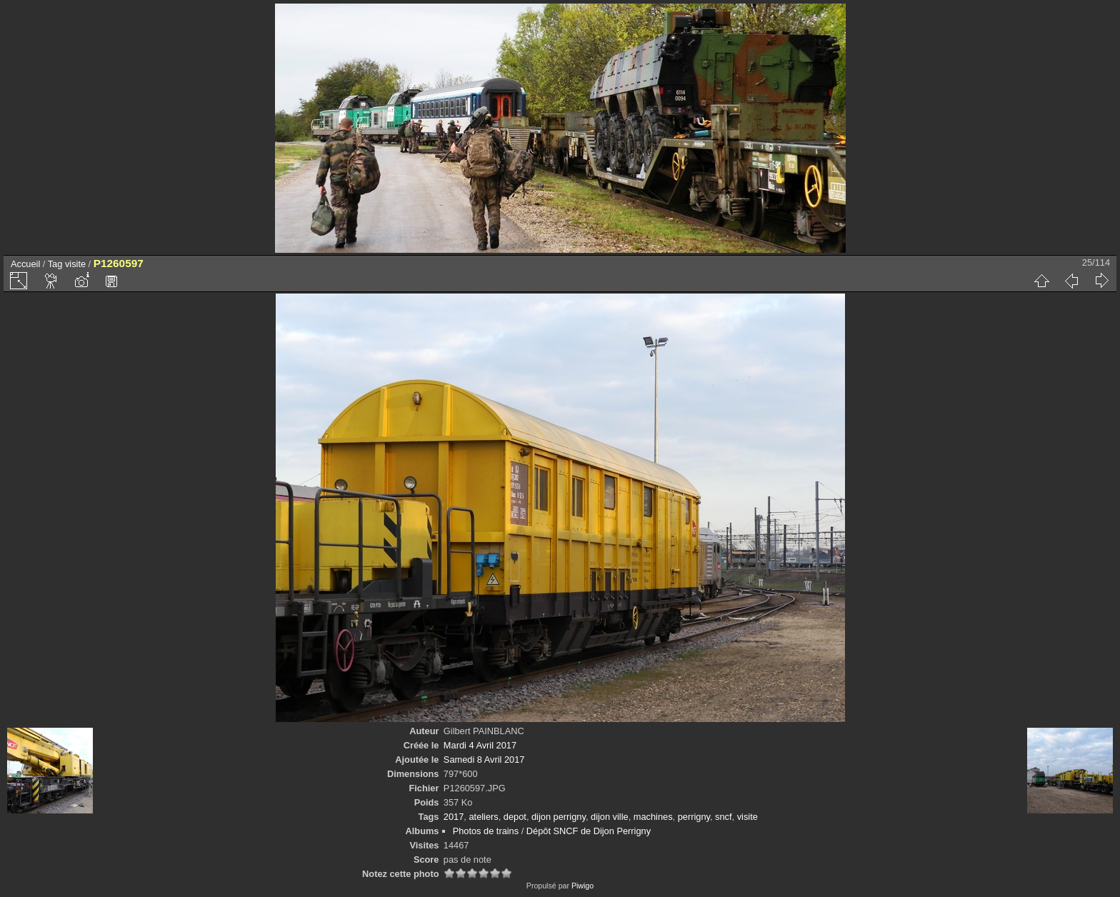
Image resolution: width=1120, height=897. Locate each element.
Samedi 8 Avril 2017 (484, 759)
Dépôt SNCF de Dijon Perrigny (588, 831)
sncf (723, 816)
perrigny (694, 816)
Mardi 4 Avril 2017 (480, 745)
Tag (55, 264)
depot (515, 816)
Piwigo (582, 885)
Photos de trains (486, 831)
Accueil (25, 264)
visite (75, 264)
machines (653, 816)
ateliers (483, 816)
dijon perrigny (558, 816)
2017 (454, 816)
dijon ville (610, 816)
